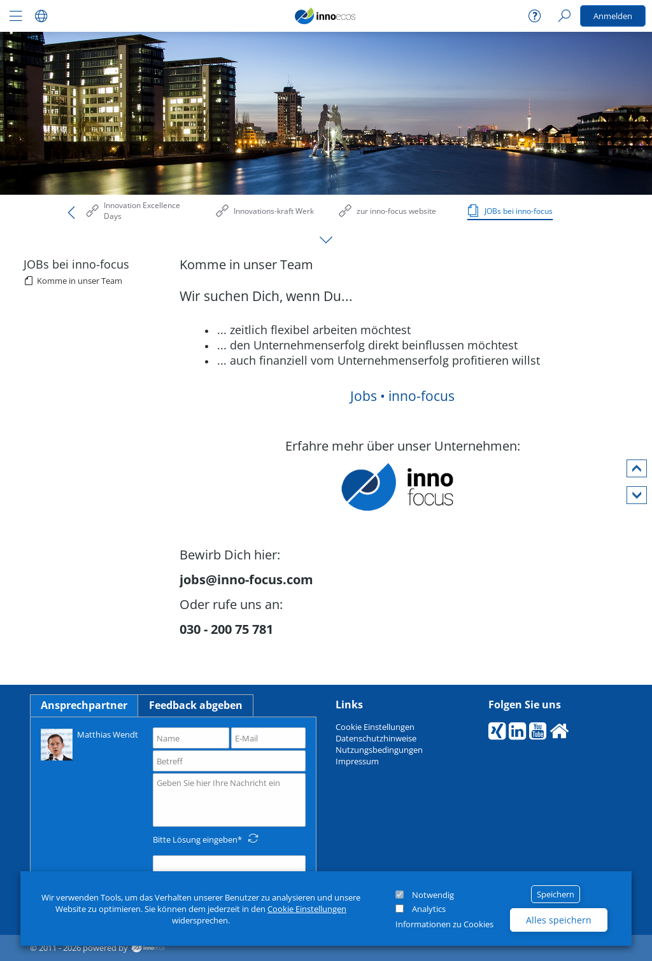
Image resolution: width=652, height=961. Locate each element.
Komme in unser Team (79, 280)
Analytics (429, 909)
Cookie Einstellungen (306, 909)
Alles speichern (559, 920)
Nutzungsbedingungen (379, 749)
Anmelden (612, 16)
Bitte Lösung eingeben (195, 839)
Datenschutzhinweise (376, 738)
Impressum (357, 761)
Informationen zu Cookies (444, 924)
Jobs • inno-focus (402, 396)
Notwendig (433, 895)
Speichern (555, 894)
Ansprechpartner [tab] (84, 705)
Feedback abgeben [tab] (196, 705)
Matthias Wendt (89, 744)
